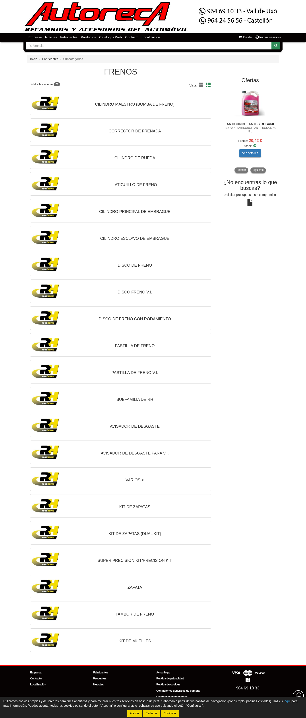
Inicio (33, 59)
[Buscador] (149, 45)
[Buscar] (275, 45)
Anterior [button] (241, 169)
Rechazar (151, 713)
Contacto (131, 37)
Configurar (170, 713)
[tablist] (250, 129)
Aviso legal (163, 672)
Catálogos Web (110, 37)
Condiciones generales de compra (177, 690)
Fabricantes (68, 37)
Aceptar (134, 713)
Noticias (51, 37)
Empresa (35, 37)
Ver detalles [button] (250, 153)
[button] (201, 85)
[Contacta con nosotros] (298, 695)
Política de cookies (168, 684)
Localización (151, 37)
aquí (288, 701)
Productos (88, 37)
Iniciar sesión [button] (268, 37)
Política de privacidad (170, 678)
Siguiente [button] (258, 169)
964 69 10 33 (247, 688)
